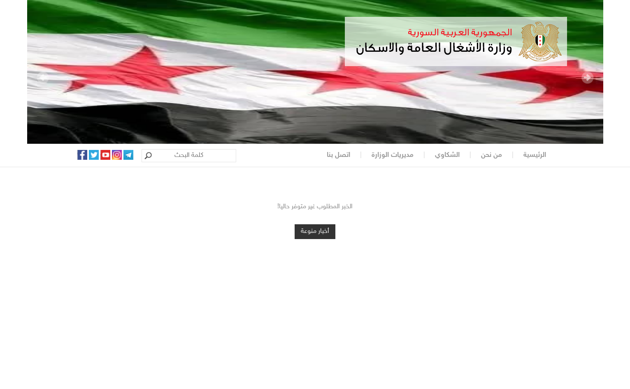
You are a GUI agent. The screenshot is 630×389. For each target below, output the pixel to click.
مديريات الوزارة (393, 155)
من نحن (491, 155)
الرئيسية (534, 155)
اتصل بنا (338, 155)
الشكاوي (447, 155)
